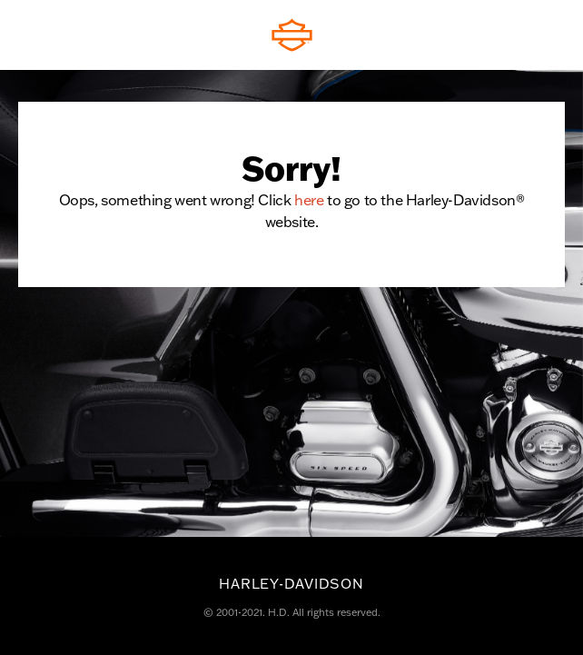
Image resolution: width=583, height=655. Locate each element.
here (308, 199)
